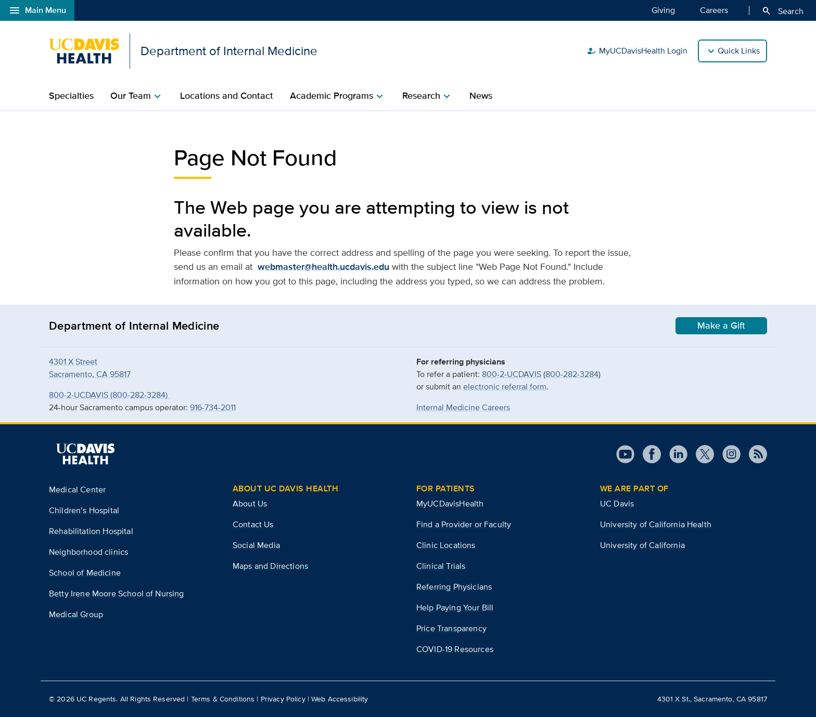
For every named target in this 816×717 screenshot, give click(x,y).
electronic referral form (504, 387)
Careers (714, 10)
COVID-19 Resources (454, 649)
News (480, 95)
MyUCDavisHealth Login (636, 51)
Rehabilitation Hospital (91, 531)
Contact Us (253, 524)
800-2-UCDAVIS (511, 374)
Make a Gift (721, 325)
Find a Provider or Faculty (463, 524)
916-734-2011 (213, 407)
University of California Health (655, 524)
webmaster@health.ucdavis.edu (323, 266)
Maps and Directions (270, 566)
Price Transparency (451, 628)
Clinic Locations (446, 545)
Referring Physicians (454, 587)
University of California (642, 545)
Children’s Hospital (84, 510)
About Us (250, 504)
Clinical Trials (440, 566)
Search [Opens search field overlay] (782, 11)
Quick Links (739, 51)
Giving (663, 10)
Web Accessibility (339, 699)
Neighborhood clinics (88, 552)
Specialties (71, 95)
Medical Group (76, 614)
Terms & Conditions (223, 699)
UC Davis (617, 504)
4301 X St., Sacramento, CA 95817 (712, 699)
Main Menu (37, 10)
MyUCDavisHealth (449, 504)
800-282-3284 (571, 374)
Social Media (256, 545)
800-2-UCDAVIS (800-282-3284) (109, 395)
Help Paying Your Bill (454, 608)
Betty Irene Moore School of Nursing (116, 593)
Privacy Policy (283, 699)
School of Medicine (85, 573)
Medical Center (77, 490)
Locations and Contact (226, 95)
